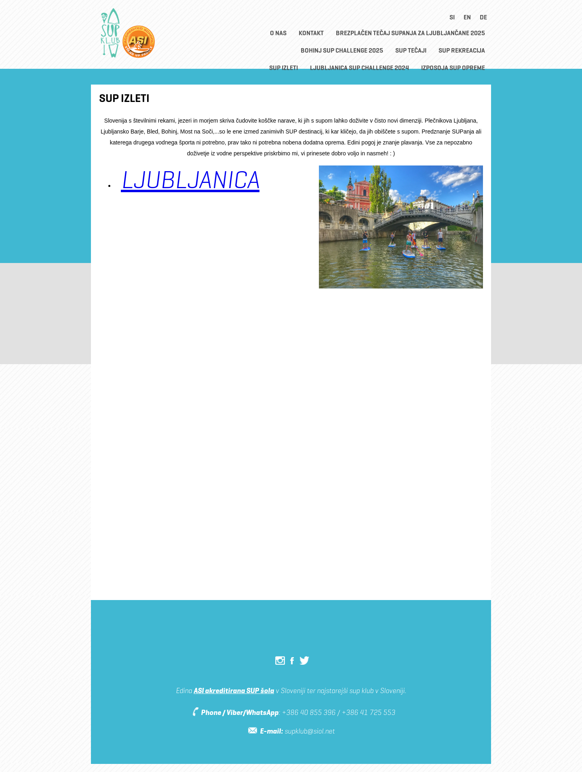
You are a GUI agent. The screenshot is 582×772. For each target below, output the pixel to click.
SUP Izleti (283, 68)
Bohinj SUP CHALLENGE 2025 (342, 50)
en (467, 17)
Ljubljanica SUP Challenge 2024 (359, 68)
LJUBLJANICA (190, 179)
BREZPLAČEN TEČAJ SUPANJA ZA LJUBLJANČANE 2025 (410, 33)
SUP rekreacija (462, 50)
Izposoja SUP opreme (453, 68)
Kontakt (311, 33)
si (452, 17)
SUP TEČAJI (410, 50)
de (483, 17)
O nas (278, 33)
